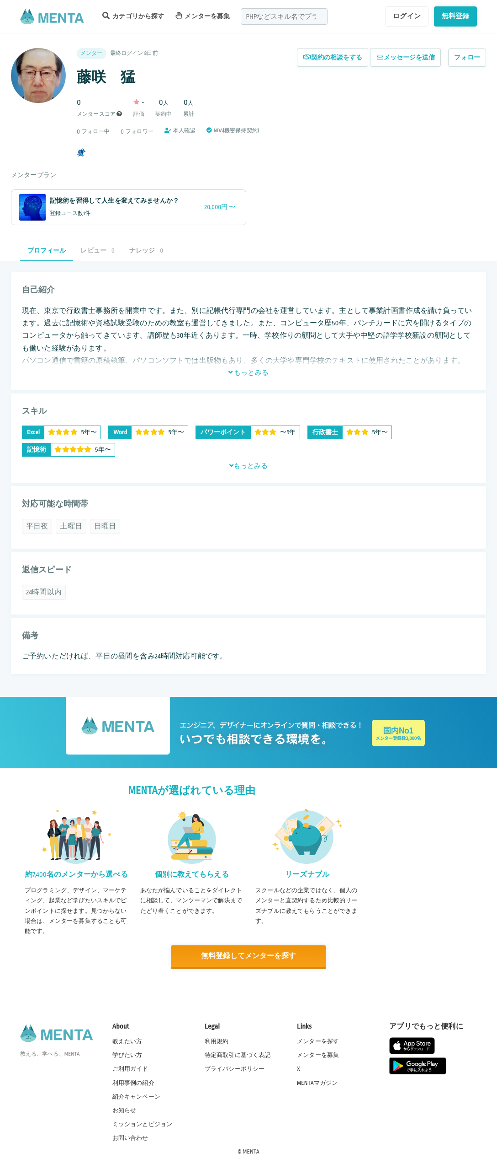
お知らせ (124, 1110)
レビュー (97, 250)
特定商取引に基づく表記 (238, 1054)
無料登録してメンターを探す (248, 956)
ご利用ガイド (130, 1068)
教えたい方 (127, 1041)
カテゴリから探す (133, 16)
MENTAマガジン (317, 1082)
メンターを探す (318, 1041)
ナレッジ (146, 250)
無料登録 (456, 16)
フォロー (467, 57)
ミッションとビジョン (142, 1124)
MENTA (251, 1151)
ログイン (407, 16)
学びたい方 (127, 1054)
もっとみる (248, 372)
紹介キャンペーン (136, 1096)
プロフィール (46, 250)
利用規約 (217, 1041)
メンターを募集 (202, 16)
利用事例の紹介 (133, 1082)
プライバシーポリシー (235, 1068)
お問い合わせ (130, 1137)
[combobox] (284, 16)
